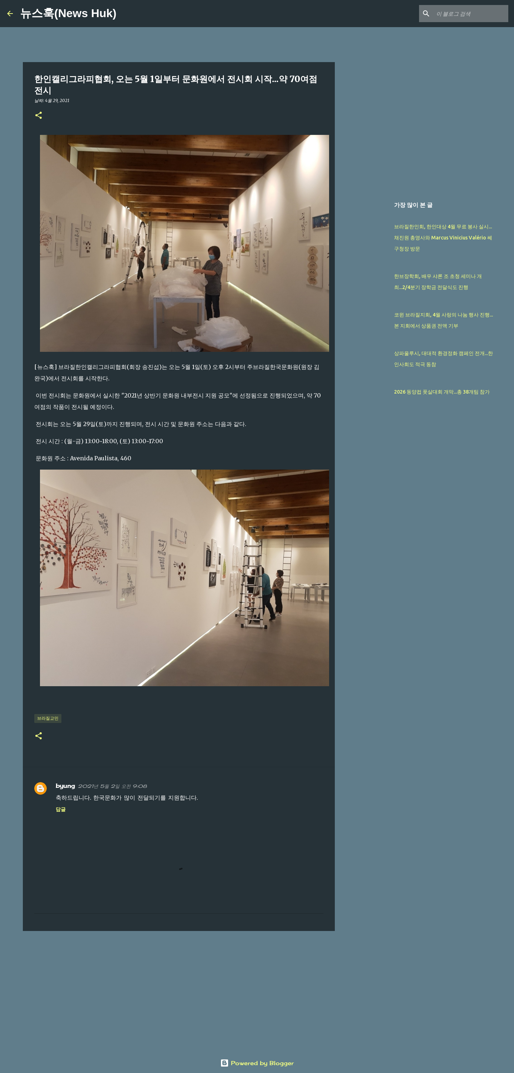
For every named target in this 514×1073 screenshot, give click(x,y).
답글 (61, 809)
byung (65, 785)
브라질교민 (48, 718)
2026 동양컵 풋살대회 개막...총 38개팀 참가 (442, 392)
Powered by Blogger (257, 1063)
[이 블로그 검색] (470, 13)
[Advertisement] (179, 992)
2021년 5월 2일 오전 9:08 (112, 786)
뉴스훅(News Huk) (68, 13)
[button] (38, 116)
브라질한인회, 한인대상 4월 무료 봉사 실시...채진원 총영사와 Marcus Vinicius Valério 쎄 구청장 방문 (443, 238)
